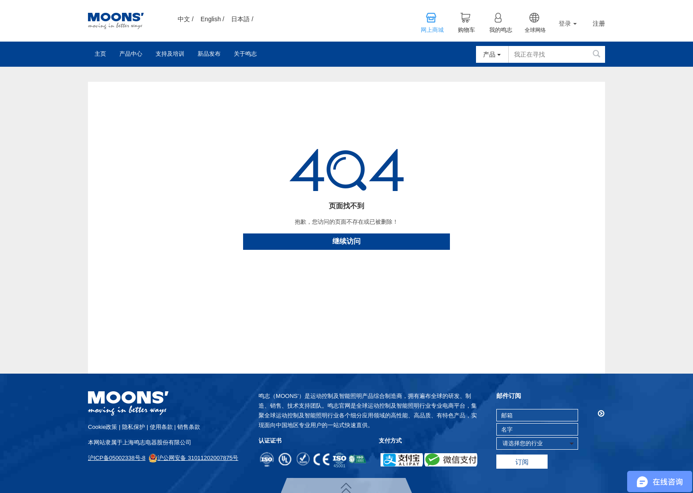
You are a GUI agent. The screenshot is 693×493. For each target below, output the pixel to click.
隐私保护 (133, 427)
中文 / (186, 19)
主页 (100, 53)
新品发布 (209, 53)
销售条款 (188, 427)
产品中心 (130, 53)
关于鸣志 (245, 53)
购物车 (466, 30)
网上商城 (432, 30)
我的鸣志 (500, 30)
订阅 (522, 462)
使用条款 (161, 427)
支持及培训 (170, 53)
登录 (568, 23)
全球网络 (535, 30)
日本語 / (242, 19)
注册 (599, 23)
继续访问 (346, 241)
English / (213, 19)
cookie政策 (102, 427)
